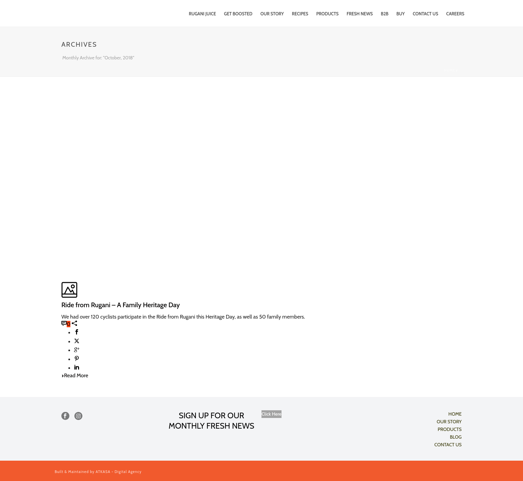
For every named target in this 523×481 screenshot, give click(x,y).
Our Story (272, 13)
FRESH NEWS (360, 13)
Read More (74, 375)
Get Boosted (238, 13)
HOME (455, 414)
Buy (400, 13)
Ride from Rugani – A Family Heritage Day (120, 305)
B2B (385, 13)
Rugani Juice (202, 13)
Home (449, 70)
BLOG (456, 437)
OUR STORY (449, 422)
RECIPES (300, 13)
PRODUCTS (327, 13)
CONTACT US (425, 13)
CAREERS (455, 13)
